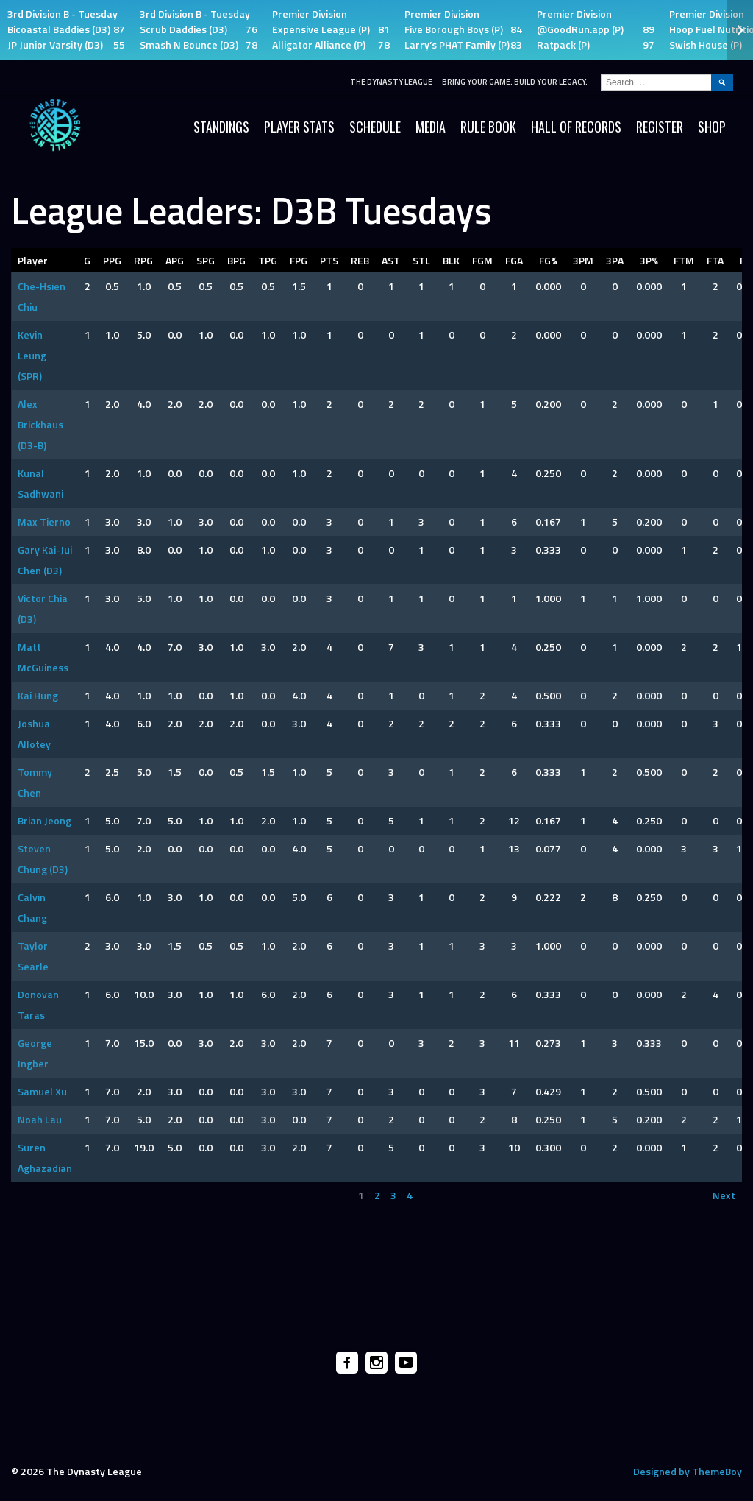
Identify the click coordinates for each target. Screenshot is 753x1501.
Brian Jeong (44, 820)
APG (174, 260)
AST (391, 260)
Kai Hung (38, 695)
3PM (583, 260)
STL (421, 260)
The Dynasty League (391, 82)
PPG (112, 260)
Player (33, 260)
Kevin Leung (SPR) (32, 355)
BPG (236, 260)
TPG (267, 260)
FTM (684, 260)
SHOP (712, 126)
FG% (548, 260)
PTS (329, 260)
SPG (205, 260)
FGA (514, 260)
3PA (615, 260)
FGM (482, 260)
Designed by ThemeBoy (687, 1471)
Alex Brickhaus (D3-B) (40, 424)
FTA (715, 260)
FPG (298, 260)
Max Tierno (44, 521)
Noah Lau (40, 1119)
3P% (649, 260)
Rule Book (488, 126)
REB (360, 260)
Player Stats (299, 126)
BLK (451, 260)
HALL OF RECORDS (576, 126)
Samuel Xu (42, 1091)
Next (724, 1195)
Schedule (375, 126)
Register (659, 126)
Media (430, 126)
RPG (143, 260)
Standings (221, 126)
